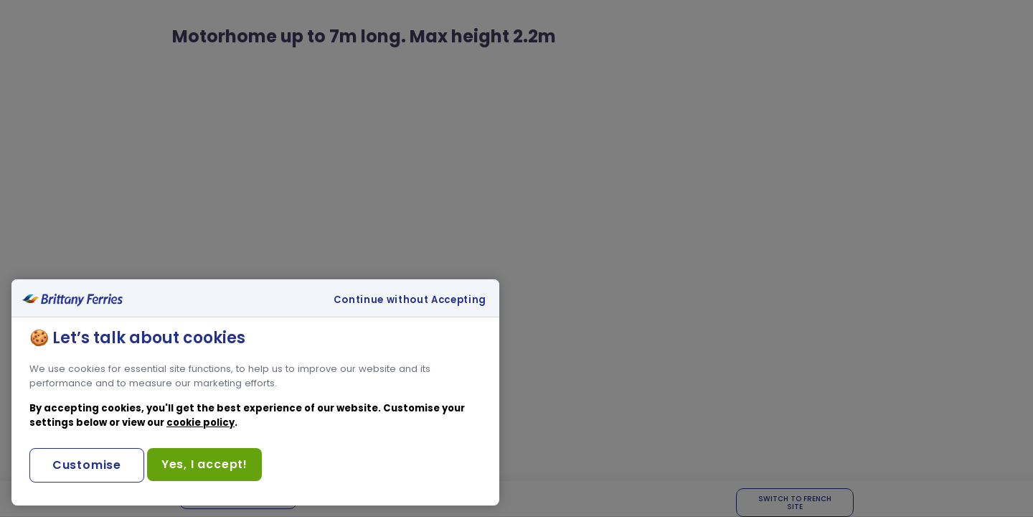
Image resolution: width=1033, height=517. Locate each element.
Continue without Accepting (410, 300)
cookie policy (200, 422)
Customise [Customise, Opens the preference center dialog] (86, 465)
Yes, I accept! (204, 464)
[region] (255, 392)
